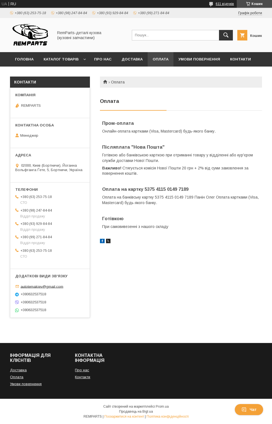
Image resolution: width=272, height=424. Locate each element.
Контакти (240, 59)
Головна (24, 59)
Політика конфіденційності (168, 416)
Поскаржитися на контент (124, 416)
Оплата (160, 59)
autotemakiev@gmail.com (42, 286)
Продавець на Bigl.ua (136, 411)
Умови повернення (199, 59)
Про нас (103, 59)
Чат (248, 409)
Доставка (132, 59)
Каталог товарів (61, 59)
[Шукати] (226, 35)
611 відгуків (225, 4)
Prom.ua (162, 406)
